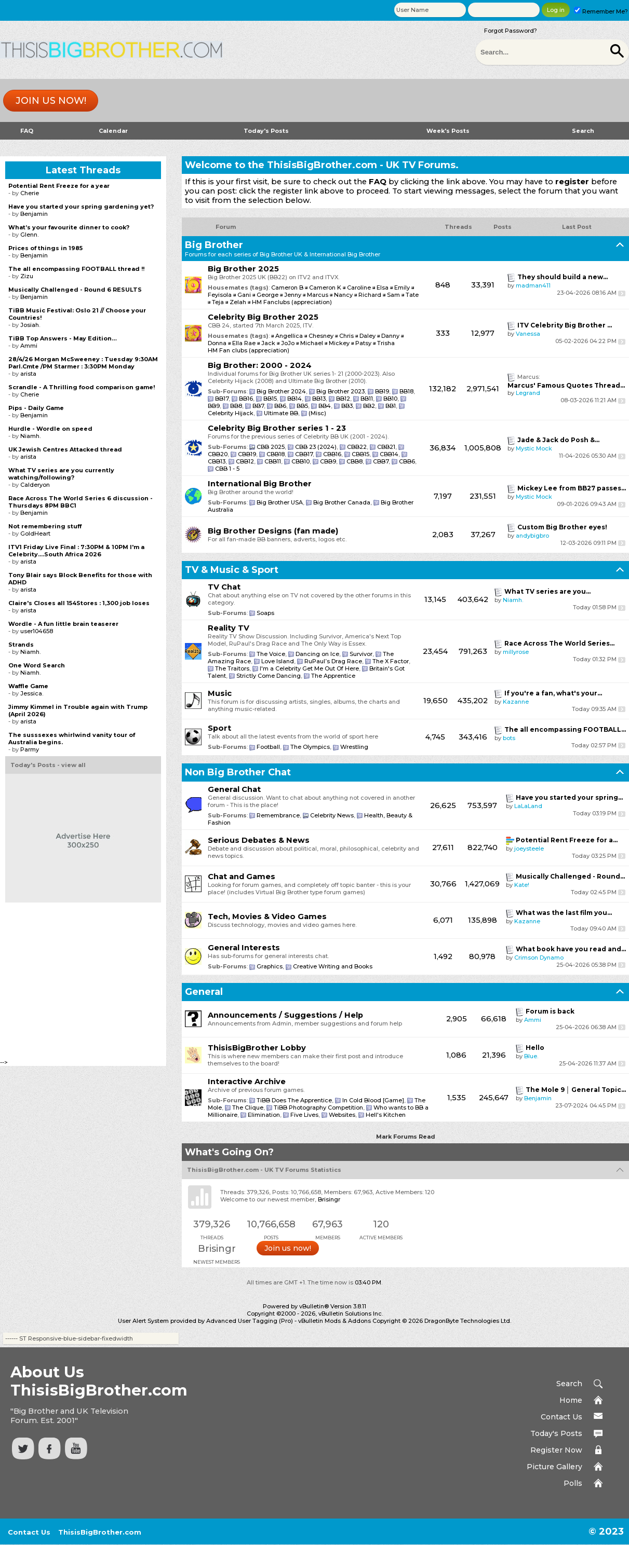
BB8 (236, 405)
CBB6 (407, 461)
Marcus (317, 294)
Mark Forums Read (405, 1136)
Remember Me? (601, 11)
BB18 (406, 391)
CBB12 (245, 461)
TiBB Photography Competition (318, 1107)
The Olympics (310, 746)
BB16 (246, 398)
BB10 (390, 398)
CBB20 (217, 454)
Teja (218, 302)
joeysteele (529, 848)
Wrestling (354, 746)
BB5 (302, 405)
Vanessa (528, 333)
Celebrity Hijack (230, 413)
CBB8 (354, 461)
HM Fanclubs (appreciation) (292, 302)
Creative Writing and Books (332, 966)
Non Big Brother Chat (238, 772)
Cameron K (325, 287)
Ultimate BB (281, 413)
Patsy (364, 343)
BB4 (324, 405)
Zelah (238, 302)
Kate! (521, 884)
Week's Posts (448, 130)
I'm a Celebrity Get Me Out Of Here (309, 668)
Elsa (383, 287)
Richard (369, 294)
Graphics (270, 966)
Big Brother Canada (341, 502)
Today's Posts (266, 130)
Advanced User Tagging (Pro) (249, 1320)
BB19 (382, 391)
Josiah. (30, 325)
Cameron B (287, 287)
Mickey (340, 343)
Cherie (29, 193)
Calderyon (35, 484)
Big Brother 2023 (340, 391)
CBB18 (275, 454)
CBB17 (304, 454)
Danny (391, 335)
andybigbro (532, 535)
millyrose (516, 651)
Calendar (113, 130)
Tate (412, 294)
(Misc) (317, 413)
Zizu (26, 276)
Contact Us (561, 1416)
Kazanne (516, 701)
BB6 (280, 405)
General (204, 991)
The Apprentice (333, 675)
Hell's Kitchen (386, 1114)
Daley (368, 335)
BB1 (390, 405)
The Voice (271, 654)
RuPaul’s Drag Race (333, 661)
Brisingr (329, 1199)
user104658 (36, 631)
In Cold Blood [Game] (373, 1100)
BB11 (366, 398)
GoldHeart (35, 533)
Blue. (531, 1056)
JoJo (288, 343)
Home (570, 1400)
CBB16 (332, 454)
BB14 (294, 398)
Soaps (265, 613)
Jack (269, 343)
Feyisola (220, 294)
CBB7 (381, 461)
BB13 (319, 398)
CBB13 (216, 461)
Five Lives (304, 1114)
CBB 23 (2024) (316, 446)
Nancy (343, 294)
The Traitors (232, 668)
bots (509, 738)
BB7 (258, 405)
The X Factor (390, 661)
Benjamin (538, 1098)
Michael (312, 343)
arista (28, 373)
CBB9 (328, 461)
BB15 (270, 398)
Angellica (289, 335)
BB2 (369, 405)
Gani (244, 294)
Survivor (361, 654)
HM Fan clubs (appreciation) (248, 350)
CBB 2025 (271, 446)
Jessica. (31, 693)
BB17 (222, 398)
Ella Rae (244, 343)
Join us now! (51, 100)
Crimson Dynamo (539, 957)
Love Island (277, 661)
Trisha (386, 343)
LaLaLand (528, 806)
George (267, 294)
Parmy (29, 749)
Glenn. (29, 234)
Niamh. (513, 600)
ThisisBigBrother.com (99, 1532)
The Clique (247, 1107)
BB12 (343, 398)
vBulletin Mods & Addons (334, 1320)
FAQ (26, 130)
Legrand (528, 392)
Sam (393, 294)
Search (583, 130)
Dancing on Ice (317, 654)
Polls (573, 1483)
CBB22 (357, 446)
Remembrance (278, 815)
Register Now (556, 1450)
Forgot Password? (510, 30)
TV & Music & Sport (231, 570)
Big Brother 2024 (281, 391)
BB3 (347, 405)
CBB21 (386, 446)
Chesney (322, 335)
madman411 (533, 285)
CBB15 (360, 454)
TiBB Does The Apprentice (294, 1100)
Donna (218, 343)
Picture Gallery (554, 1466)
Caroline (359, 287)
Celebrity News (332, 815)
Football (268, 746)
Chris (347, 335)
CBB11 (272, 461)
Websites (342, 1114)
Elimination (264, 1114)
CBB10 (300, 461)
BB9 (214, 405)
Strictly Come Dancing (268, 675)
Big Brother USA (280, 502)
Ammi (532, 1019)
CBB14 (389, 454)
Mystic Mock (534, 448)
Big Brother (214, 245)
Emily (402, 287)
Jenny (292, 294)
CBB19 (247, 454)
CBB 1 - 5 (227, 468)
